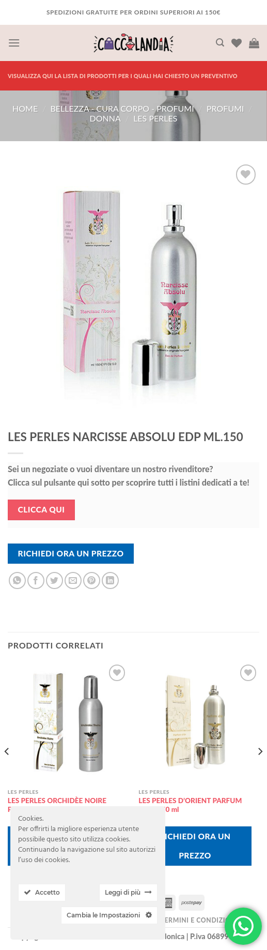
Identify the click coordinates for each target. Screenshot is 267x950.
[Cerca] (220, 43)
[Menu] (14, 42)
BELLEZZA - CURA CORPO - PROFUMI (122, 108)
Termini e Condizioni (199, 920)
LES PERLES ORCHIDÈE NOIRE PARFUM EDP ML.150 (57, 805)
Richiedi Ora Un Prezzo (71, 553)
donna (105, 118)
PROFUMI (225, 108)
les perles (155, 118)
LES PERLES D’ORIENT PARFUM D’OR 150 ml (190, 805)
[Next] (260, 772)
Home (25, 108)
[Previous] (7, 772)
